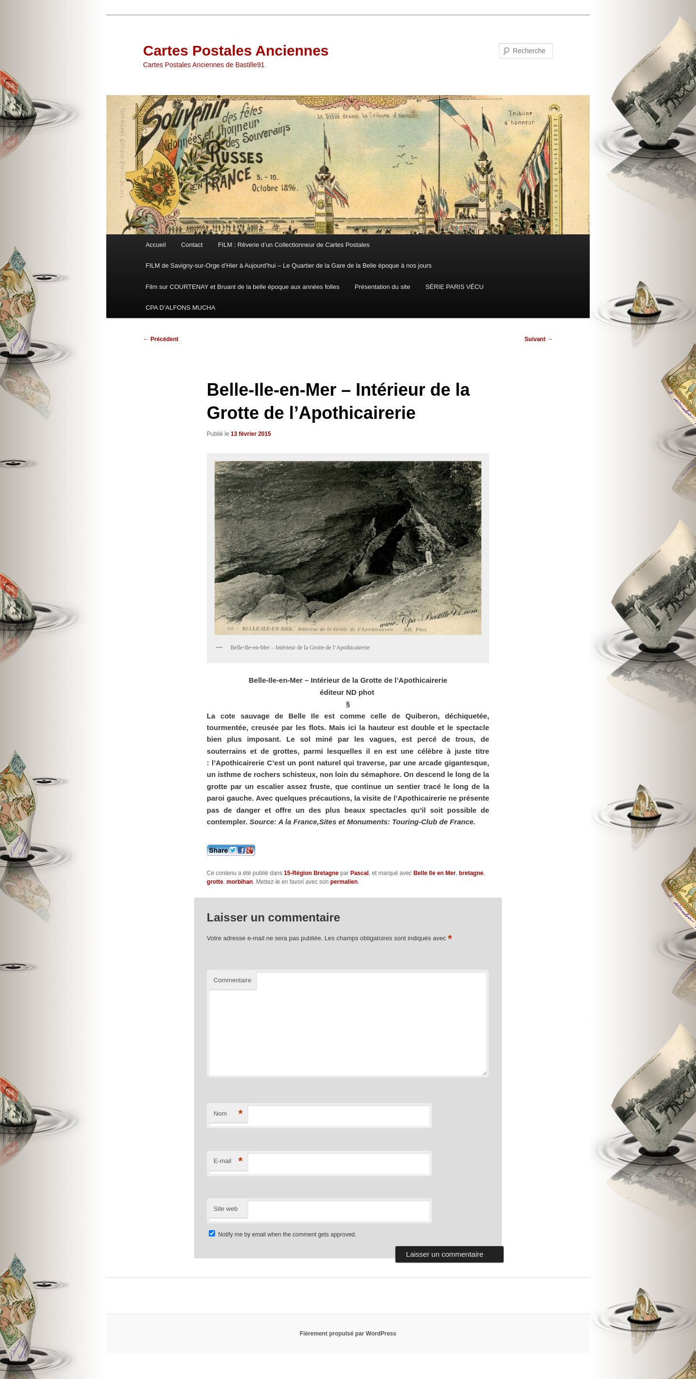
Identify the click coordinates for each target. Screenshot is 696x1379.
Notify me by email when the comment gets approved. (282, 1234)
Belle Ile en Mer (434, 873)
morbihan (240, 881)
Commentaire (232, 980)
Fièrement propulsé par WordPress (348, 1333)
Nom (228, 1114)
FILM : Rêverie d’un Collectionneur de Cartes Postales (294, 244)
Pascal (359, 873)
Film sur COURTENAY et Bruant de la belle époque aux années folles (242, 286)
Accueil (155, 244)
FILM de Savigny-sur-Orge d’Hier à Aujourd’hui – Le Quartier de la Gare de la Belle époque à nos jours (288, 265)
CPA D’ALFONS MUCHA (180, 307)
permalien (344, 881)
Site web (226, 1208)
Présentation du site (382, 286)
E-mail (228, 1161)
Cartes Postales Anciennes (236, 50)
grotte (215, 881)
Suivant (538, 339)
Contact (192, 244)
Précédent (160, 339)
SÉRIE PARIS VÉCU (454, 286)
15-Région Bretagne (311, 873)
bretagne (471, 873)
